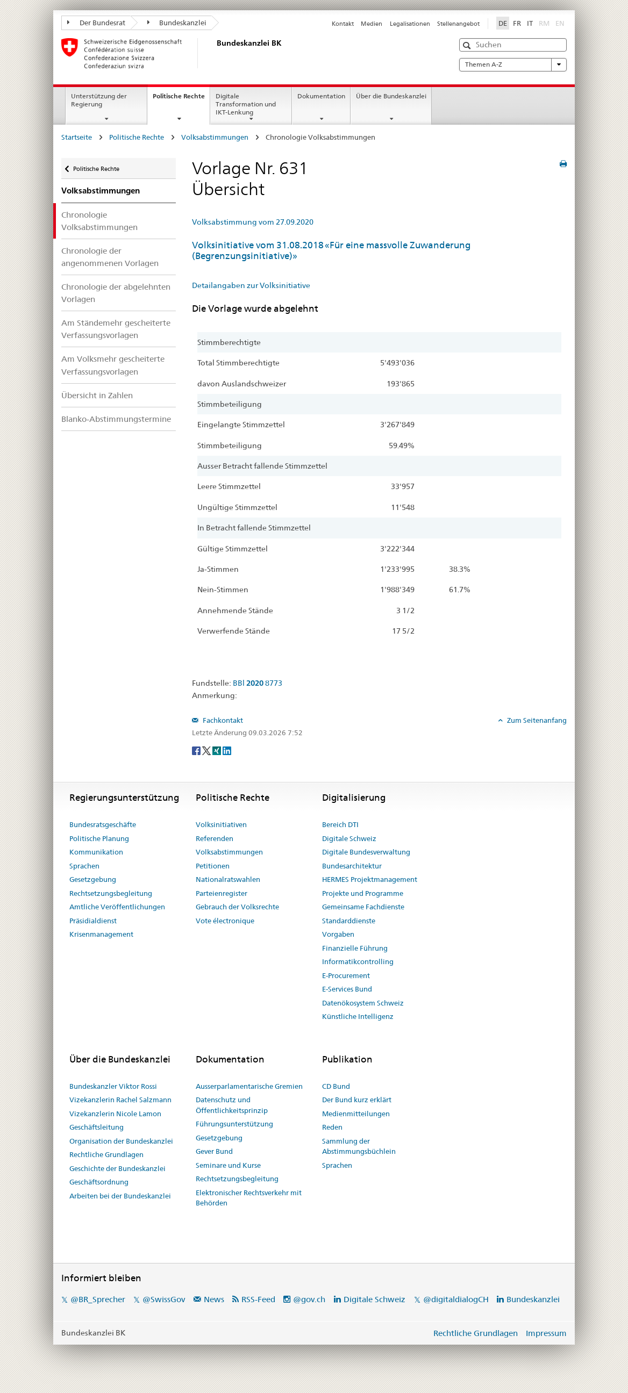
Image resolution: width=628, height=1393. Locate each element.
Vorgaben (338, 934)
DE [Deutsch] (502, 23)
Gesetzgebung (92, 879)
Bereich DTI (340, 824)
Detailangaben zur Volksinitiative (251, 285)
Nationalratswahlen (228, 879)
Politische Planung (99, 838)
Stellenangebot (458, 23)
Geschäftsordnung (99, 1181)
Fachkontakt (222, 720)
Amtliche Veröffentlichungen (117, 906)
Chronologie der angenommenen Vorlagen (110, 257)
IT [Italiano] (530, 23)
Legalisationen (410, 23)
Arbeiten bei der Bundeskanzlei (120, 1195)
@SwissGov (163, 1299)
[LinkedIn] (227, 750)
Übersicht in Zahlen (97, 395)
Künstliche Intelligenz (358, 1016)
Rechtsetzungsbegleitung (110, 893)
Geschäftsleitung (96, 1127)
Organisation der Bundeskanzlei (121, 1141)
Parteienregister (221, 893)
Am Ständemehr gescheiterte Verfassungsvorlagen (115, 329)
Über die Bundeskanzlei (391, 96)
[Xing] (217, 750)
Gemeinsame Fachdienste (363, 906)
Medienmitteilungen (356, 1113)
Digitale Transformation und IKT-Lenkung (246, 104)
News (214, 1299)
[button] (468, 45)
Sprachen (84, 865)
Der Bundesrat (96, 22)
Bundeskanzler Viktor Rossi (113, 1086)
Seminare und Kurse (228, 1165)
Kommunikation (96, 852)
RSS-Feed (258, 1299)
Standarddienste (348, 920)
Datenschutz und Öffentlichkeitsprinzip (232, 1105)
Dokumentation (321, 96)
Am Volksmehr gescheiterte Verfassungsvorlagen (113, 365)
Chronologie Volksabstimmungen (99, 221)
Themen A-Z (513, 64)
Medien (371, 23)
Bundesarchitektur (352, 865)
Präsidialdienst (93, 920)
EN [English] (560, 23)
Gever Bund (214, 1151)
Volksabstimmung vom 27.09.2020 (252, 222)
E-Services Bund (347, 989)
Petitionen (213, 865)
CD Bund (336, 1086)
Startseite (76, 137)
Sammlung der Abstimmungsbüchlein (359, 1146)
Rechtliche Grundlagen (106, 1154)
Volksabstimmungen (214, 137)
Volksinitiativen (221, 824)
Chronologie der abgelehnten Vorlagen (115, 293)
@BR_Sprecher (97, 1299)
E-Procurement (346, 975)
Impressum (546, 1333)
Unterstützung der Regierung (99, 100)
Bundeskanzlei (177, 22)
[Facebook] (197, 750)
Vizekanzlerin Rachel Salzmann (120, 1099)
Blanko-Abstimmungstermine (116, 419)
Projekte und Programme (362, 893)
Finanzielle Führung (355, 948)
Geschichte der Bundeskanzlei (117, 1168)
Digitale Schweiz (349, 838)
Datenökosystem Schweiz (363, 1003)
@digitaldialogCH (456, 1299)
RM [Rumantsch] (544, 23)
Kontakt (343, 23)
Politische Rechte (181, 99)
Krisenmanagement (101, 934)
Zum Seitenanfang (536, 720)
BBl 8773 (257, 683)
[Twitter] (207, 750)
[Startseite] (214, 53)
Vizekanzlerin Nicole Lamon (115, 1113)
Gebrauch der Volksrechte (237, 906)
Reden (332, 1127)
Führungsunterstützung (234, 1123)
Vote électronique (225, 920)
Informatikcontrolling (358, 961)
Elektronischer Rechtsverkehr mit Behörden (249, 1198)
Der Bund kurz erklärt (356, 1099)
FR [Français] (517, 23)
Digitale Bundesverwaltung (366, 852)
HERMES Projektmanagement (369, 879)
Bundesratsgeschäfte (102, 824)
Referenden (214, 838)
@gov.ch (309, 1299)
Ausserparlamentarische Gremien (249, 1086)
